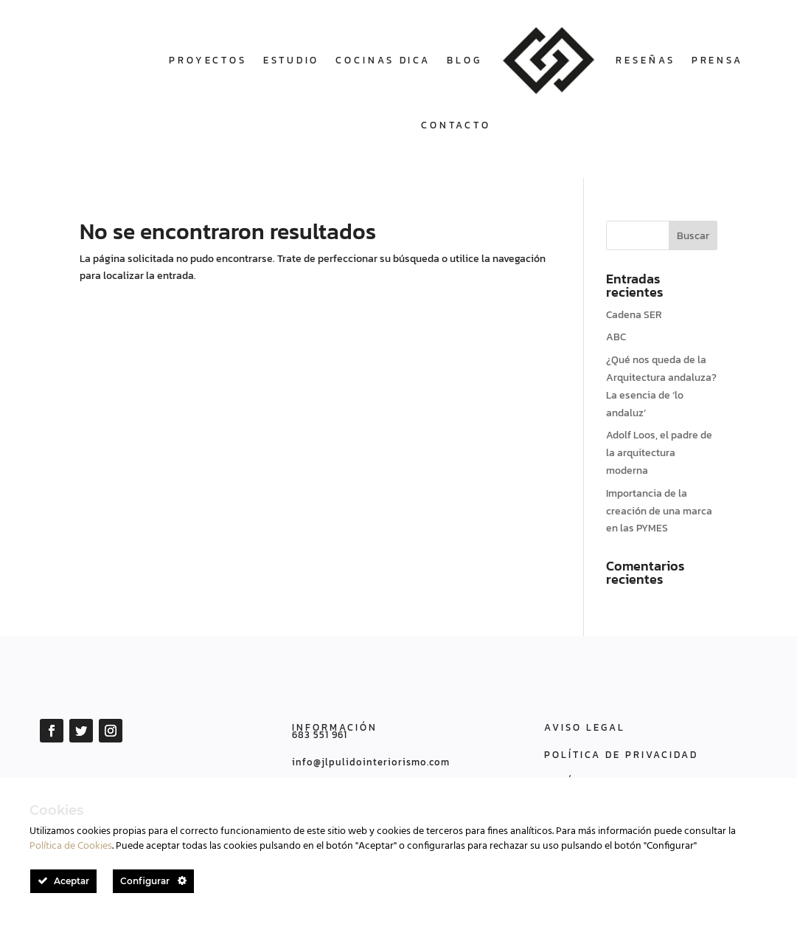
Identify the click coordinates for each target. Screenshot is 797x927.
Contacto (456, 125)
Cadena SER (634, 315)
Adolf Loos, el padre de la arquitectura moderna (659, 452)
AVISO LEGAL (584, 727)
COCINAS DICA (383, 60)
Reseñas (645, 60)
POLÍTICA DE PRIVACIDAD (621, 755)
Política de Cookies (70, 846)
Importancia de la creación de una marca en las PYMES (659, 511)
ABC (616, 337)
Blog (464, 60)
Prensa (717, 60)
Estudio (291, 60)
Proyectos (208, 60)
